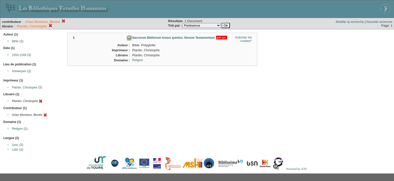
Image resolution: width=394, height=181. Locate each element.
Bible (15, 41)
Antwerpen (19, 71)
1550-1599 (19, 55)
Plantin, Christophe (24, 87)
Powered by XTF (296, 169)
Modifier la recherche (350, 22)
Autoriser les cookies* (243, 39)
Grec (15, 145)
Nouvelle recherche (379, 22)
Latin (15, 149)
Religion (17, 128)
